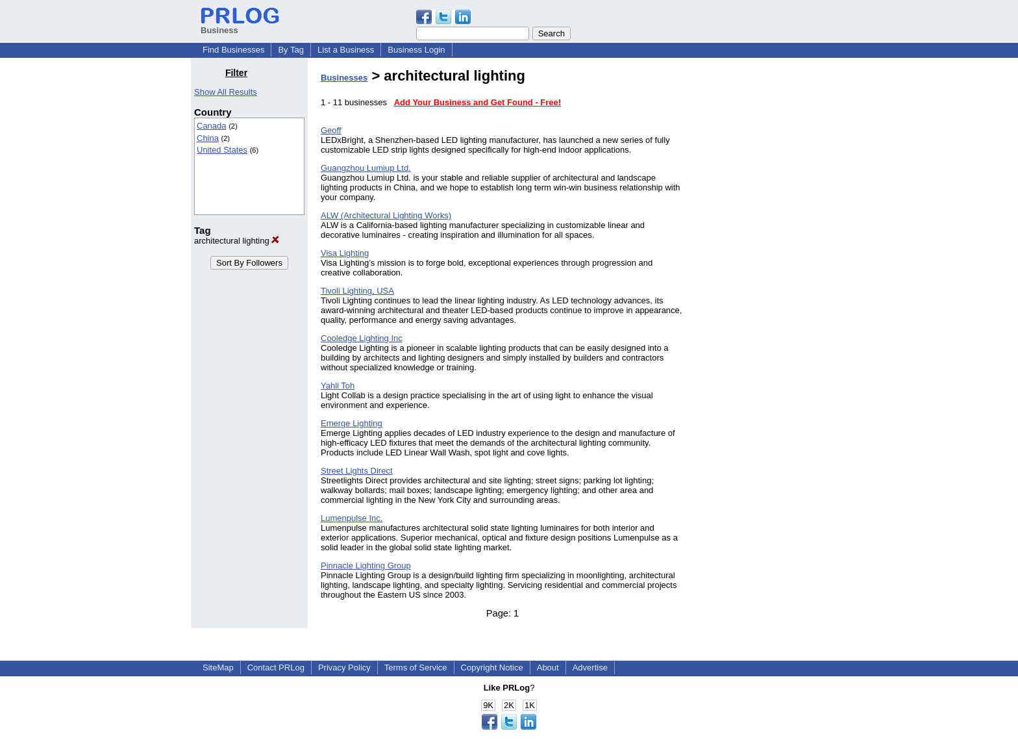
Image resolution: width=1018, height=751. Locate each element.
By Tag (291, 50)
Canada (212, 126)
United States (222, 150)
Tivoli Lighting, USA (357, 291)
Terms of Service (415, 667)
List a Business (345, 50)
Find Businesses (233, 50)
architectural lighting (236, 241)
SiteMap (218, 667)
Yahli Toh (337, 385)
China (208, 138)
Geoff (331, 130)
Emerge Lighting (351, 423)
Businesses (344, 78)
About (548, 667)
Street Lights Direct (357, 471)
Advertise (590, 667)
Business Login (416, 50)
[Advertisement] (761, 262)
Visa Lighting (345, 253)
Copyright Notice (492, 667)
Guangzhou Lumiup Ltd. (366, 168)
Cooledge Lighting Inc (362, 338)
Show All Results (225, 92)
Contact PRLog (275, 667)
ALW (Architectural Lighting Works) (386, 215)
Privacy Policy (344, 667)
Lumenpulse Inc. (351, 518)
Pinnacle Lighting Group (366, 565)
